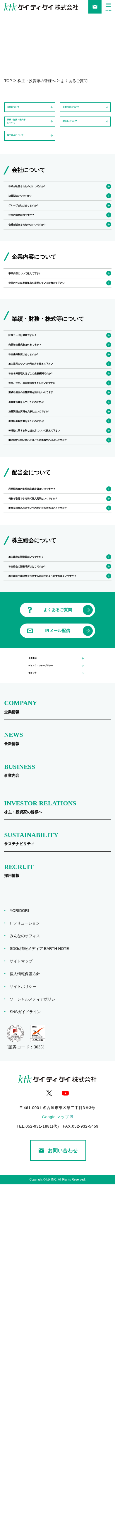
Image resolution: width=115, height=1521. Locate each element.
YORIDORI (21, 1247)
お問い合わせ (58, 1487)
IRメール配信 (57, 948)
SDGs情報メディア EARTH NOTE (41, 1285)
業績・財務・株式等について (26, 134)
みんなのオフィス (26, 1272)
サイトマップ (22, 1298)
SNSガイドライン (26, 1348)
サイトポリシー (24, 1323)
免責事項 (36, 979)
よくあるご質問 (57, 927)
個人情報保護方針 (26, 1310)
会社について (20, 111)
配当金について (77, 134)
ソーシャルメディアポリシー (36, 1336)
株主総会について (24, 157)
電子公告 (36, 1006)
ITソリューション (26, 1260)
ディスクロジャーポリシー (51, 992)
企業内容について (79, 111)
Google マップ (55, 1453)
